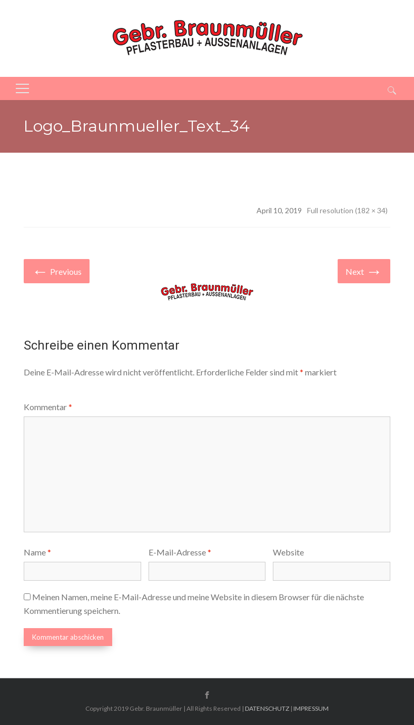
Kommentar (48, 407)
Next (364, 270)
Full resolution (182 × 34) (347, 210)
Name (37, 552)
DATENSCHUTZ (267, 708)
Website (288, 552)
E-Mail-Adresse (180, 552)
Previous (57, 270)
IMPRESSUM (311, 708)
